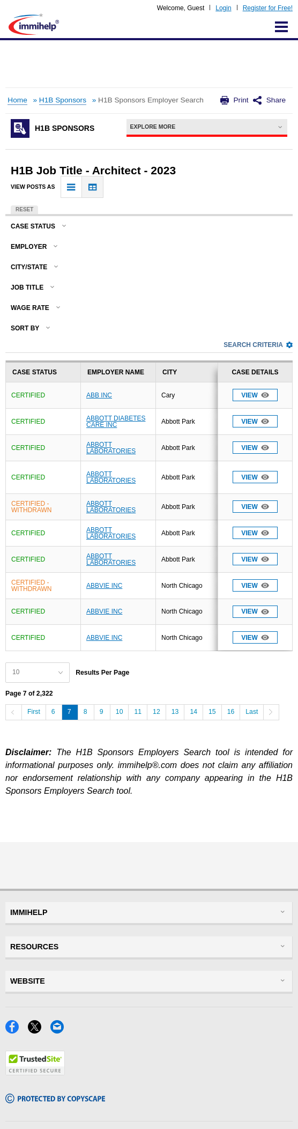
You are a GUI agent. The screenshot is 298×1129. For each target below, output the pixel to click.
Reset (24, 209)
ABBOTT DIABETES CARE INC (115, 422)
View (255, 395)
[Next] (271, 712)
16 (231, 711)
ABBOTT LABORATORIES (111, 448)
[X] (39, 1030)
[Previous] (13, 712)
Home (17, 100)
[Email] (60, 1030)
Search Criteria (258, 345)
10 (119, 711)
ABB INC (99, 395)
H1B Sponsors (62, 100)
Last (251, 711)
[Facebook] (16, 1030)
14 (193, 711)
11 (137, 711)
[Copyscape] (55, 1099)
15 (212, 711)
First (33, 711)
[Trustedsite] (35, 1072)
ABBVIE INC (104, 585)
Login (223, 8)
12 (156, 711)
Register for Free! (268, 8)
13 (175, 711)
